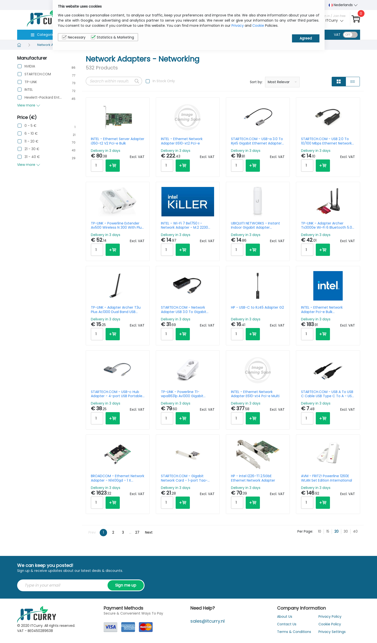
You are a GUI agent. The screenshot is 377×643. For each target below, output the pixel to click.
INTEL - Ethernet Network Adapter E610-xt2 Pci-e (182, 141)
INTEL (28, 90)
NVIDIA (29, 66)
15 (327, 531)
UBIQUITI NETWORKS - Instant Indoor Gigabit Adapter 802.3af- (255, 225)
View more (28, 105)
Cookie (258, 25)
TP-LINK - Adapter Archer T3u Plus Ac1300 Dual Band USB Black (116, 309)
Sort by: (256, 81)
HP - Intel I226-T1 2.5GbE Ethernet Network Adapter (253, 478)
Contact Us (286, 624)
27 (137, 532)
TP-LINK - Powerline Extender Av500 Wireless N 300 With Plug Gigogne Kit (117, 225)
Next (149, 532)
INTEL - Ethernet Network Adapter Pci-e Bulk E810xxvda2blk (322, 309)
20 (336, 531)
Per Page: (305, 531)
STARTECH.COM (37, 74)
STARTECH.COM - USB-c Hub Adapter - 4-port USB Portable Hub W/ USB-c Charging (116, 394)
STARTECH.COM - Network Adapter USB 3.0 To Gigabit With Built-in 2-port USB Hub (184, 309)
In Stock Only (164, 81)
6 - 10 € (31, 133)
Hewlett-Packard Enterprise (43, 97)
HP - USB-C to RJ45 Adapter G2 (257, 307)
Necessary (73, 37)
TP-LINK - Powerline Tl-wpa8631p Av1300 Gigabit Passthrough (182, 394)
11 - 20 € (31, 141)
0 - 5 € (30, 126)
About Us (284, 616)
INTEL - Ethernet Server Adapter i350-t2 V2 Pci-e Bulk (117, 141)
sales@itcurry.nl (207, 621)
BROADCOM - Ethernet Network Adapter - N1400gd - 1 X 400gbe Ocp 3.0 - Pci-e (117, 478)
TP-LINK (30, 82)
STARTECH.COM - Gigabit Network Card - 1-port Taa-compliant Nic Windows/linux (185, 478)
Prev (92, 532)
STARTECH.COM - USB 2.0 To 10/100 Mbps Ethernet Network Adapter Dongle (326, 141)
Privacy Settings (332, 631)
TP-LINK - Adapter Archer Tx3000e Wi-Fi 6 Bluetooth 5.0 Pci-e (326, 225)
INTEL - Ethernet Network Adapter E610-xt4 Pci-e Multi (255, 394)
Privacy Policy (329, 616)
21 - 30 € (31, 149)
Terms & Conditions (294, 631)
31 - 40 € (32, 157)
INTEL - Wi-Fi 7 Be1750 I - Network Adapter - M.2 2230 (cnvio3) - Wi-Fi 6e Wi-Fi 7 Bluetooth (184, 225)
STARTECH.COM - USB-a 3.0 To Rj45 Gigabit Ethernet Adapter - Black (258, 141)
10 (319, 531)
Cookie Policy (329, 624)
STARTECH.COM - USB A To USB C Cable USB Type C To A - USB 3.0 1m (327, 394)
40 (355, 531)
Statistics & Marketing (112, 37)
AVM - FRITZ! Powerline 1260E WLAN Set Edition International (326, 478)
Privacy (237, 25)
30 (346, 531)
